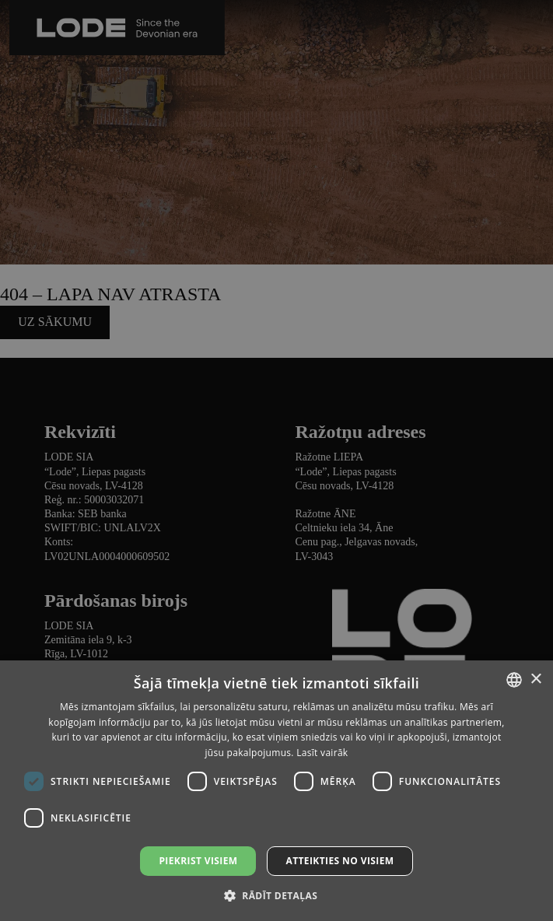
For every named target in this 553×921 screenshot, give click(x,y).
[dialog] (276, 460)
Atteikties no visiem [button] (339, 860)
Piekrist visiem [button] (198, 860)
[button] (276, 895)
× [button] (535, 679)
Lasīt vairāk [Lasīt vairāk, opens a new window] (322, 752)
